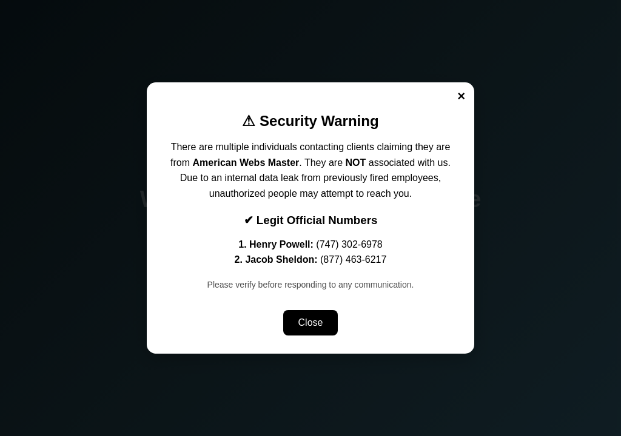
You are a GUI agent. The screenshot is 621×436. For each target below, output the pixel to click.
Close (310, 322)
